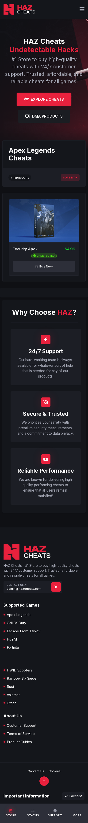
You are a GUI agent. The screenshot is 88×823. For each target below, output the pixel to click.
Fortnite (13, 647)
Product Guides (19, 742)
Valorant (13, 695)
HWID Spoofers (19, 670)
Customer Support (21, 725)
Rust (10, 686)
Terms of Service (21, 733)
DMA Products (44, 116)
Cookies (55, 771)
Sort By (70, 177)
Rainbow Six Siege (21, 678)
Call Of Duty (16, 623)
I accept (73, 796)
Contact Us (36, 771)
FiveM (12, 639)
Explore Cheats (44, 99)
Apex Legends (19, 614)
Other (11, 703)
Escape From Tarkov (23, 631)
